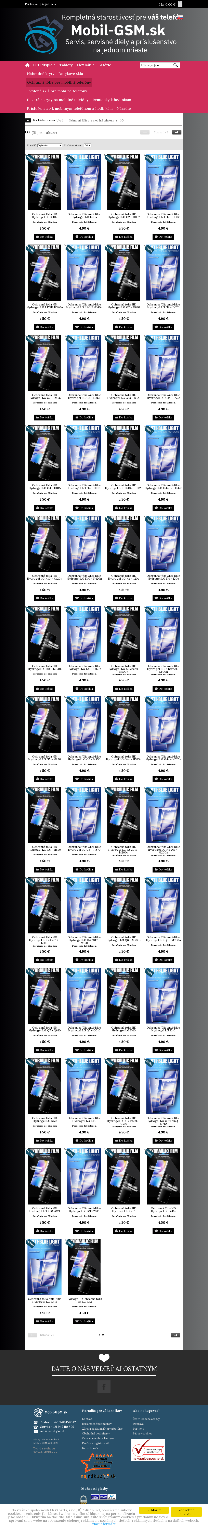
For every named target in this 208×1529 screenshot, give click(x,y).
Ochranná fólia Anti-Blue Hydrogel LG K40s (84, 215)
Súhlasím (154, 1510)
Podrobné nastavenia (186, 1512)
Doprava (138, 1424)
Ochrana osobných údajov (98, 1438)
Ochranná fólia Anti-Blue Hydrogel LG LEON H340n (84, 306)
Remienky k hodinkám (112, 99)
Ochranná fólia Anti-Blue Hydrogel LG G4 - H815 (84, 486)
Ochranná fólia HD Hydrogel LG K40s (44, 215)
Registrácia (48, 4)
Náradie (124, 108)
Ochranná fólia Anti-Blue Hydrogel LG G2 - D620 (163, 306)
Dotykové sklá (70, 73)
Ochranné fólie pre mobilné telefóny (59, 82)
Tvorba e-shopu (44, 1448)
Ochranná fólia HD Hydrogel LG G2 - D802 (124, 215)
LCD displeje (44, 65)
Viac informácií (104, 1524)
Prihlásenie (32, 4)
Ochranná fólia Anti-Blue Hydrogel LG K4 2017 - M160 (84, 940)
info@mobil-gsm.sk (52, 1431)
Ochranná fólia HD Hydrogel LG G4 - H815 (45, 486)
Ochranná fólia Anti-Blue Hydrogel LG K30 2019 (84, 1210)
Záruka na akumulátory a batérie (102, 1428)
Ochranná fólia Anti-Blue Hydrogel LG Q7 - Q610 (84, 1029)
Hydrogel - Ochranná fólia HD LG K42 (84, 1300)
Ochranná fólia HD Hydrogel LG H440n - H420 (124, 486)
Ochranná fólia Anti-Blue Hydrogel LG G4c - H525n (163, 758)
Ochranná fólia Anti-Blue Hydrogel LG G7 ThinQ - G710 (163, 1121)
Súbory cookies (142, 1433)
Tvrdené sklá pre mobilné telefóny (57, 91)
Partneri (138, 1428)
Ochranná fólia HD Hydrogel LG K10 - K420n (44, 577)
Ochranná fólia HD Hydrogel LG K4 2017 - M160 (44, 940)
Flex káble (85, 65)
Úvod (59, 120)
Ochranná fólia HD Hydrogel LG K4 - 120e (123, 577)
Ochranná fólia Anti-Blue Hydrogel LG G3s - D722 (163, 396)
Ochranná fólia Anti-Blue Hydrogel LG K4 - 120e (163, 577)
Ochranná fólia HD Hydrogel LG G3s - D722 (123, 396)
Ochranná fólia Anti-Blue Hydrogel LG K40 (163, 1029)
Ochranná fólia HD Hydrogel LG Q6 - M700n (123, 939)
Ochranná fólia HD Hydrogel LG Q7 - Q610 (45, 1029)
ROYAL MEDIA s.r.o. (46, 1452)
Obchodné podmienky (96, 1433)
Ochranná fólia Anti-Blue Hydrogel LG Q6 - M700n (163, 939)
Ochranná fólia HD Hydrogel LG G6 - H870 (44, 848)
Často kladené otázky (146, 1419)
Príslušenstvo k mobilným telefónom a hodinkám (70, 108)
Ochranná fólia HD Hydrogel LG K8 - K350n (45, 667)
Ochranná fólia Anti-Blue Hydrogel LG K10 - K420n (84, 577)
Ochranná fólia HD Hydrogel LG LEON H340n (45, 306)
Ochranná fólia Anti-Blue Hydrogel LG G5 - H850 (84, 758)
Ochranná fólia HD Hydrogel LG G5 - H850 (44, 758)
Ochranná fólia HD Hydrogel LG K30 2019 (44, 1210)
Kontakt (87, 1419)
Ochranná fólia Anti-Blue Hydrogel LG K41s (44, 1300)
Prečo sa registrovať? (95, 1443)
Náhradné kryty (40, 73)
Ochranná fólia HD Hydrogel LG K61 (123, 1210)
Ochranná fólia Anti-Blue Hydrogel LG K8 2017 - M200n (163, 849)
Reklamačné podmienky (97, 1424)
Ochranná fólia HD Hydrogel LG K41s (163, 1210)
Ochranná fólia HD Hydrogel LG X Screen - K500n (123, 669)
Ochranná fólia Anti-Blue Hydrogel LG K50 (84, 1119)
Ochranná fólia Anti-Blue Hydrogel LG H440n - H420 (163, 486)
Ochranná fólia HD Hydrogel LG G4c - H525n (123, 758)
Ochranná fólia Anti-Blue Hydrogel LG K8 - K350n (84, 667)
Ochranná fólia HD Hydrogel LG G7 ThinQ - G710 (124, 1121)
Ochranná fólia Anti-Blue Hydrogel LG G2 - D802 (163, 215)
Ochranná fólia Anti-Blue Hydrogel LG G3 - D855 (84, 396)
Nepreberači (90, 1448)
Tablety (66, 65)
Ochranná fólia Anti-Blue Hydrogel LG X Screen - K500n (163, 669)
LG (122, 120)
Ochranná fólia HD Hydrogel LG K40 (123, 1029)
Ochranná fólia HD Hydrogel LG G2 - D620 (124, 306)
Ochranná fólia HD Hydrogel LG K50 (44, 1119)
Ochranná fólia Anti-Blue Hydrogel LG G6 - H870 (84, 848)
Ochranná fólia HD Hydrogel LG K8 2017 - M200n (123, 849)
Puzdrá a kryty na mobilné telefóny (58, 99)
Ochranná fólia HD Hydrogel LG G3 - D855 (44, 396)
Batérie (105, 65)
